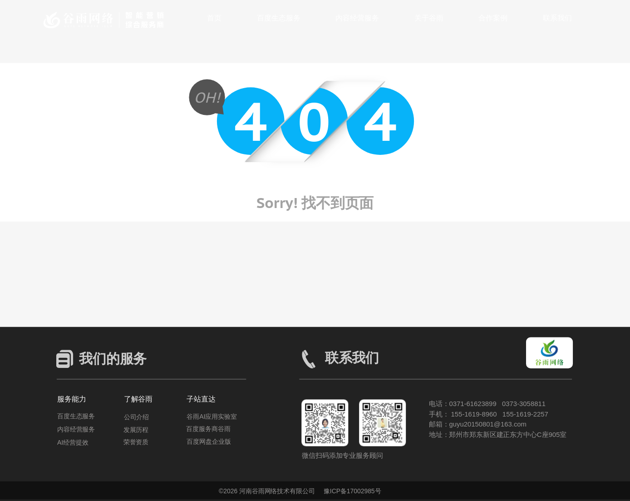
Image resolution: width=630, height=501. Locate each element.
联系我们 (557, 18)
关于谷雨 (428, 18)
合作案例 (492, 18)
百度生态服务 (278, 18)
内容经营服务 (357, 18)
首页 (214, 18)
